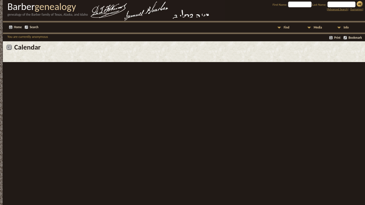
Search (34, 27)
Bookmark (355, 38)
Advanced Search (337, 9)
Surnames (356, 9)
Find (286, 27)
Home (18, 27)
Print (337, 38)
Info (346, 27)
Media (318, 27)
